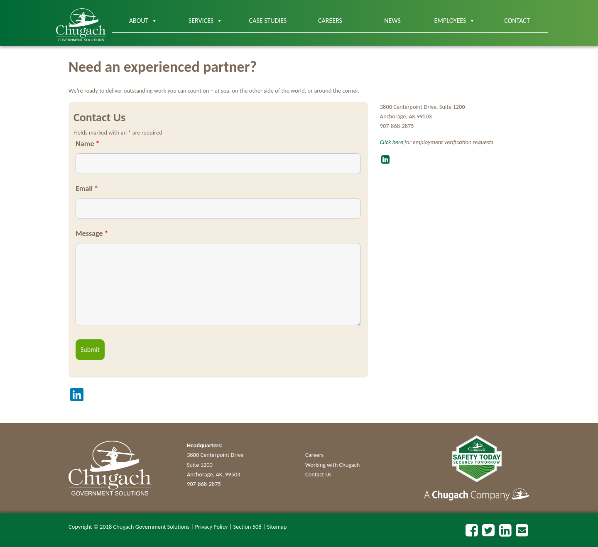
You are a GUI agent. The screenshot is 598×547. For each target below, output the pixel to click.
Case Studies (268, 21)
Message (92, 233)
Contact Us (318, 474)
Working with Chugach (332, 465)
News (392, 21)
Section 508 (247, 526)
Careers (330, 21)
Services (206, 20)
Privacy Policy (211, 526)
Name (87, 144)
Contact (516, 21)
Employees (454, 20)
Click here (391, 142)
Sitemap (277, 526)
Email (87, 188)
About (143, 20)
